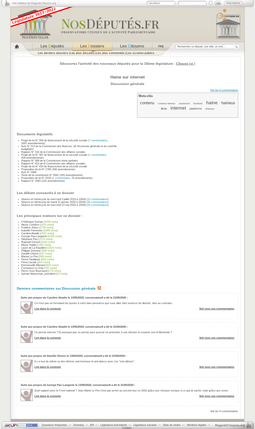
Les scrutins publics (140, 53)
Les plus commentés (110, 53)
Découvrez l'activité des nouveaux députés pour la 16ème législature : (127, 63)
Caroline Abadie (30, 233)
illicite (164, 108)
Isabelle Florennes (32, 230)
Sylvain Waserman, (38, 273)
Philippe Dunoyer (31, 250)
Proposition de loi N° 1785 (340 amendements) (48, 169)
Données (78, 424)
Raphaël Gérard (30, 241)
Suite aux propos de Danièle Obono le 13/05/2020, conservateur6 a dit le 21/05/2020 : (74, 355)
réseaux (209, 108)
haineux (228, 103)
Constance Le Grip (32, 267)
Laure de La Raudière (33, 247)
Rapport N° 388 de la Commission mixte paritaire (49, 160)
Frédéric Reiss (29, 227)
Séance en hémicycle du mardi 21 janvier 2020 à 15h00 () (64, 202)
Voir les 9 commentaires (224, 90)
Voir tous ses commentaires (216, 308)
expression (184, 103)
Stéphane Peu (29, 239)
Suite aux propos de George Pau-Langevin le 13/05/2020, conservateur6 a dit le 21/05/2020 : (78, 385)
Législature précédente (113, 424)
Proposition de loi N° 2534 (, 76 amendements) (57, 177)
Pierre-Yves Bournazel (34, 270)
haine (212, 102)
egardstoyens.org (230, 425)
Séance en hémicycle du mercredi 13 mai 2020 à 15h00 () (65, 204)
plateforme (196, 108)
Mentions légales (196, 424)
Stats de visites (172, 424)
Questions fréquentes (54, 424)
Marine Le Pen (29, 256)
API (92, 424)
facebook (198, 103)
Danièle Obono (29, 253)
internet (178, 107)
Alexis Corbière (30, 224)
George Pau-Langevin (34, 236)
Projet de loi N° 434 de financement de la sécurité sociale (54, 166)
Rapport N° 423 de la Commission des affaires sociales (53, 163)
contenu (147, 103)
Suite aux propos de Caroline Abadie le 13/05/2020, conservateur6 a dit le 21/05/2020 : (74, 297)
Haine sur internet (127, 77)
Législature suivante (145, 424)
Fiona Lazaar (29, 262)
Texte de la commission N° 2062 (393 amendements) (52, 175)
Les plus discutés (82, 53)
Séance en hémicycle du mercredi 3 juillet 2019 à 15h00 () (65, 199)
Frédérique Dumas (32, 221)
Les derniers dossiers (53, 53)
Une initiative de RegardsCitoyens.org (34, 3)
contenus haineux (166, 103)
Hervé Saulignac (30, 259)
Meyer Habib (28, 244)
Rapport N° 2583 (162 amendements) (43, 180)
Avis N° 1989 (28, 172)
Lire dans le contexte (47, 308)
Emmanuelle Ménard (33, 265)
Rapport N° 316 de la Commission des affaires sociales (53, 151)
